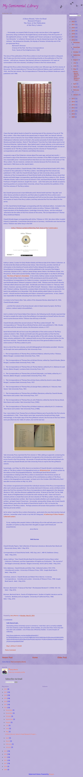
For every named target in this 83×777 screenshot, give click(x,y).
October (76, 52)
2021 (73, 24)
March (75, 87)
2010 (73, 114)
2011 (73, 111)
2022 (73, 21)
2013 (73, 105)
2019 (73, 30)
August (75, 60)
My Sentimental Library (20, 6)
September (76, 55)
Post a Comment (10, 650)
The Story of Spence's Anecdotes (18, 276)
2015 (73, 98)
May (74, 69)
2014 (73, 101)
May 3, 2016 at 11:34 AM (14, 646)
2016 (73, 40)
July (74, 63)
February (76, 90)
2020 (73, 27)
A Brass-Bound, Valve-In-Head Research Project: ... (76, 76)
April (75, 84)
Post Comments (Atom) (18, 662)
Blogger (51, 774)
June (75, 66)
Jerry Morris (14, 669)
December (76, 42)
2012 (73, 108)
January (76, 94)
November (76, 47)
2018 (73, 34)
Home (35, 657)
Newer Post (7, 657)
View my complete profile (17, 672)
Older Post (62, 657)
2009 (73, 117)
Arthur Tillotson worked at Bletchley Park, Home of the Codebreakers (34, 228)
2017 (73, 37)
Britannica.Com (45, 470)
